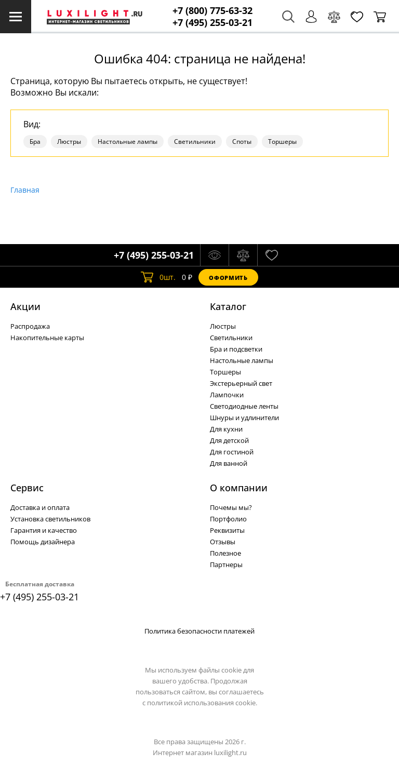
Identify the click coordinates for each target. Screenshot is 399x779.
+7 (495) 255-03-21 (212, 23)
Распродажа (30, 326)
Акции (25, 306)
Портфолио (228, 518)
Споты (241, 141)
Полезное (225, 553)
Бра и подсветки (236, 349)
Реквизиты (227, 530)
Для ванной (228, 463)
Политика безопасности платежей (199, 631)
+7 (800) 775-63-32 (212, 11)
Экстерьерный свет (241, 383)
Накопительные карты (47, 337)
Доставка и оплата (40, 507)
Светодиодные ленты (244, 406)
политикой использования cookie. (202, 702)
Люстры (69, 141)
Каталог (228, 306)
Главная (24, 190)
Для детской (229, 440)
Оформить (228, 277)
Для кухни (226, 429)
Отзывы (222, 541)
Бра (35, 141)
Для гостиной (232, 451)
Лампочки (227, 394)
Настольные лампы (127, 141)
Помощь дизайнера (42, 541)
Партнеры (226, 564)
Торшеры (282, 141)
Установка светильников (50, 518)
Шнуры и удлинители (244, 417)
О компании (239, 487)
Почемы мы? (231, 507)
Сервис (27, 487)
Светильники (195, 141)
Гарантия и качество (43, 530)
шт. (158, 277)
